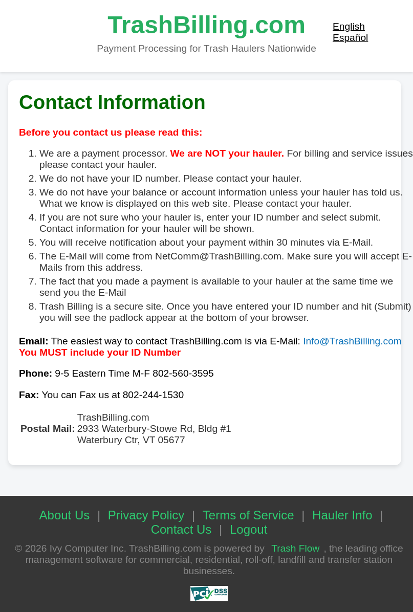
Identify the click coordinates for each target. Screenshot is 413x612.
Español (350, 37)
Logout (248, 529)
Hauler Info (342, 515)
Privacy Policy (146, 515)
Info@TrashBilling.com (352, 341)
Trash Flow (295, 548)
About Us (64, 515)
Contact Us (181, 529)
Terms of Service (248, 515)
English (349, 26)
